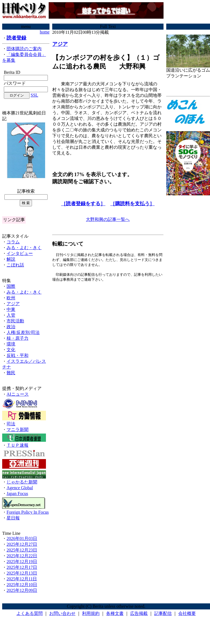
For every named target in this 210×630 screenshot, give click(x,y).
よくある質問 (29, 613)
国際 (11, 286)
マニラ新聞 (17, 429)
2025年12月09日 (22, 590)
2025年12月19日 (22, 561)
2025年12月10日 (22, 584)
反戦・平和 (17, 355)
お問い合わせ (62, 613)
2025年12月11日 (22, 578)
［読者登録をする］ (83, 203)
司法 (11, 423)
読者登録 (16, 38)
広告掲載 (139, 613)
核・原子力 (17, 338)
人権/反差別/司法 (23, 332)
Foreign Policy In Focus (28, 512)
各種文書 (115, 613)
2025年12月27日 (22, 544)
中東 (11, 309)
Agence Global (20, 487)
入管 (11, 315)
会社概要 (187, 613)
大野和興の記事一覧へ (108, 219)
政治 (11, 326)
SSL (34, 95)
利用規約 (91, 613)
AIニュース (18, 394)
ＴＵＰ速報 (17, 445)
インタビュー (20, 253)
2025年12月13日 (22, 573)
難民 (11, 372)
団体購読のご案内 (24, 48)
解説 (11, 259)
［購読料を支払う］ (132, 203)
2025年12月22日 (22, 555)
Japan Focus (17, 493)
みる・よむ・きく (24, 247)
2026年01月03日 (22, 538)
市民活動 (15, 321)
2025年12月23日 (22, 550)
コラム (13, 242)
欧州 (11, 298)
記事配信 (163, 613)
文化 (11, 349)
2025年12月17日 (22, 567)
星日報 (13, 518)
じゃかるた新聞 (22, 482)
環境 (11, 344)
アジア (13, 303)
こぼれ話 (15, 265)
